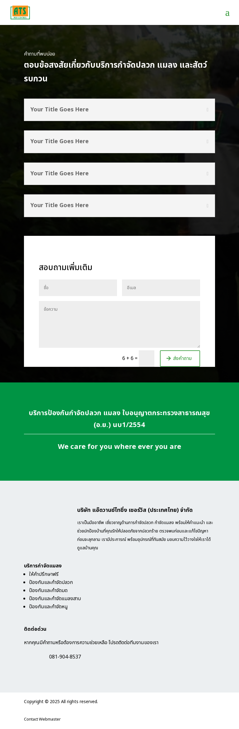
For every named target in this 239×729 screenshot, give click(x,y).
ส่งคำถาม (182, 358)
